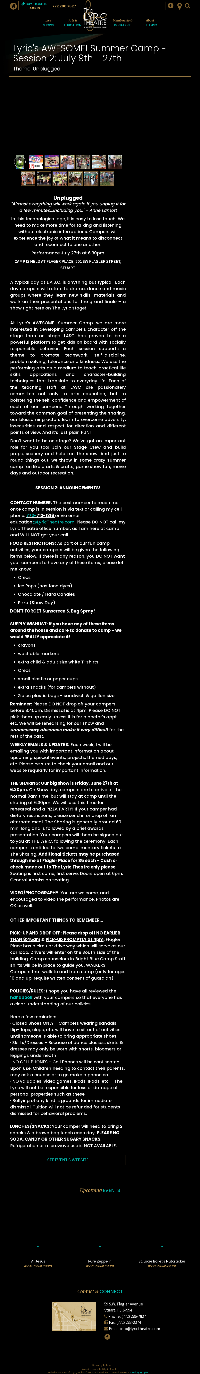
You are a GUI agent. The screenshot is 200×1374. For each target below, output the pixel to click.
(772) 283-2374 (128, 1322)
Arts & (72, 23)
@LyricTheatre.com (53, 522)
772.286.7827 (64, 6)
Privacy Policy (101, 1365)
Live (48, 23)
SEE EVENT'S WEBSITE (67, 1160)
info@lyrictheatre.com (140, 1328)
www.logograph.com (141, 1372)
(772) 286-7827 (133, 1316)
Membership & (122, 23)
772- (31, 516)
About (150, 23)
